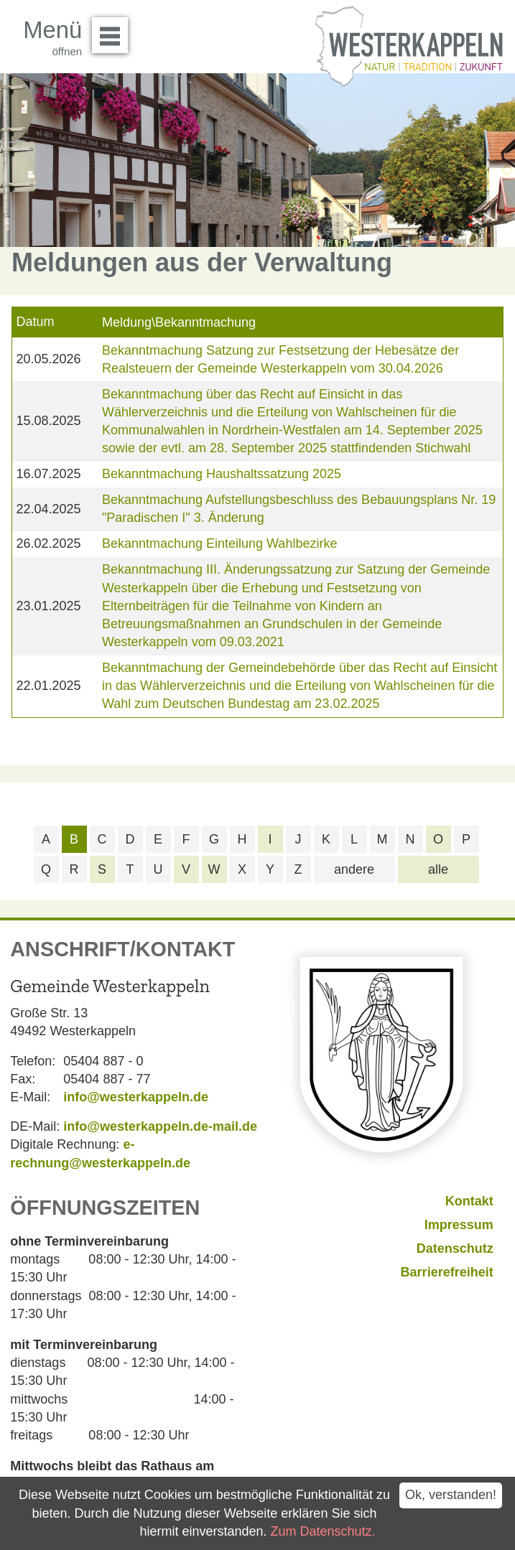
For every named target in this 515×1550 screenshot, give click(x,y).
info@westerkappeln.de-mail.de (160, 1126)
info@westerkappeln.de (135, 1097)
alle (438, 869)
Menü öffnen (114, 30)
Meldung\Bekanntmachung (179, 322)
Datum (35, 321)
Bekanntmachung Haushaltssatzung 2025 (221, 474)
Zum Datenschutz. (323, 1531)
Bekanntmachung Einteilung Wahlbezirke (220, 543)
